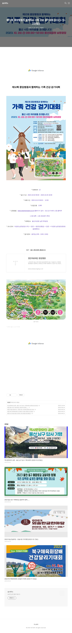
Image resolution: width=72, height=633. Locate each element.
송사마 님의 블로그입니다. (14, 594)
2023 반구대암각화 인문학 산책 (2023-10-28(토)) (19, 413)
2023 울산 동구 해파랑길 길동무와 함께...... (17, 407)
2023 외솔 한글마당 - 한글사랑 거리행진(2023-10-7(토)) (20, 409)
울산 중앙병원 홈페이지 (38, 250)
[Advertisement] (36, 70)
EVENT (9, 402)
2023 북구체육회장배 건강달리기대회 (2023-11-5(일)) (20, 411)
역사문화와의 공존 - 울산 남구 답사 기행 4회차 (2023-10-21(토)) (22, 405)
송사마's (5, 3)
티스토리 (36, 624)
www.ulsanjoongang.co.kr (26, 210)
